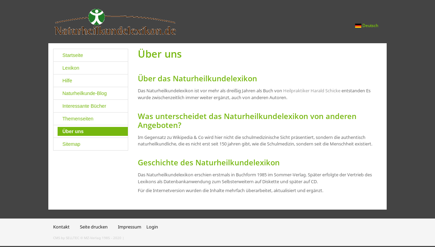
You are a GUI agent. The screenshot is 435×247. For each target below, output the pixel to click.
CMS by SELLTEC (66, 237)
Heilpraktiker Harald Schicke (311, 90)
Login (152, 227)
